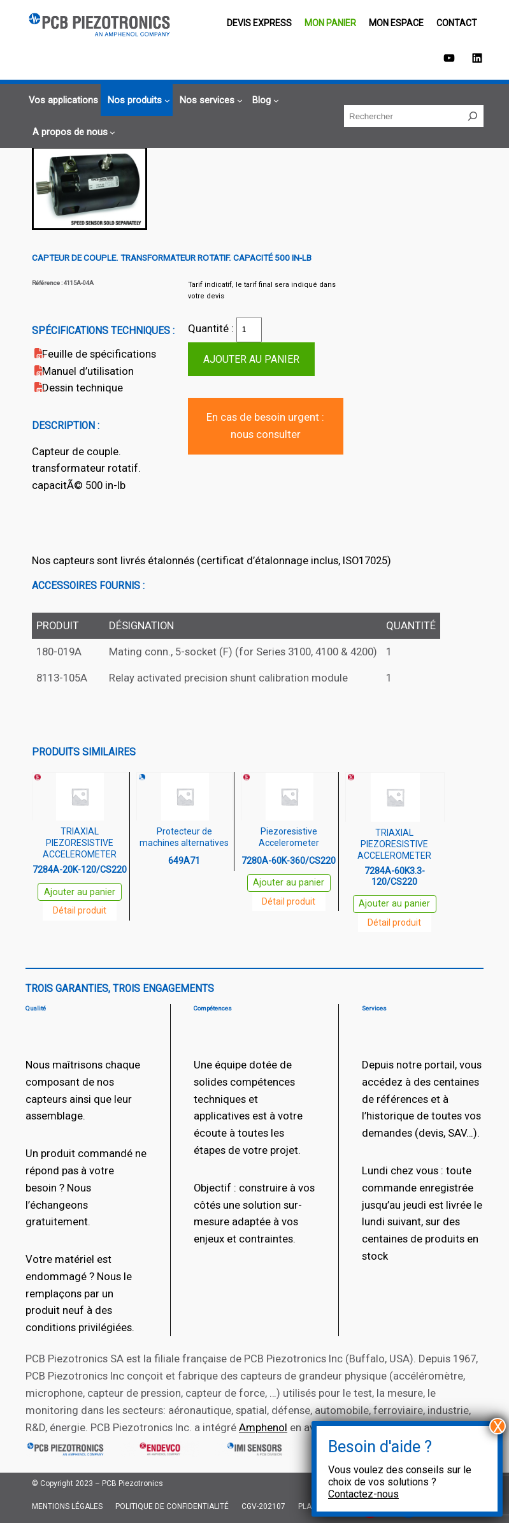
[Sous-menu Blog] (263, 100)
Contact (456, 23)
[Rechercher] (473, 116)
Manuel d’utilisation (88, 371)
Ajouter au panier (251, 359)
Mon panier (330, 23)
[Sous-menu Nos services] (209, 100)
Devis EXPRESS (259, 23)
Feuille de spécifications (99, 353)
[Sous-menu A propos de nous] (72, 132)
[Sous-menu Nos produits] (137, 100)
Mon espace (396, 23)
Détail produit (79, 910)
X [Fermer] (498, 1426)
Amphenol (263, 1427)
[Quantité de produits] (249, 329)
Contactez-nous (363, 1494)
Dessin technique (82, 387)
